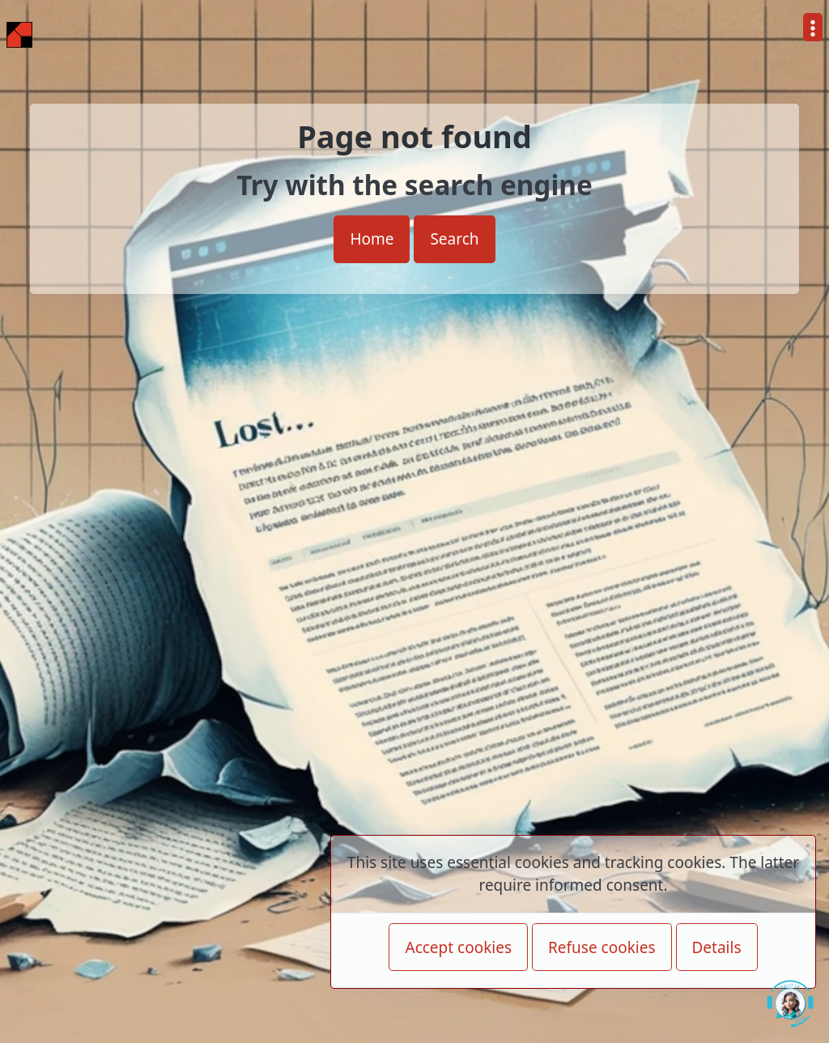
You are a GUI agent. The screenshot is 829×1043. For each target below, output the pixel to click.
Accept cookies (458, 947)
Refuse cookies (602, 947)
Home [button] (371, 238)
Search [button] (454, 238)
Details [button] (717, 947)
